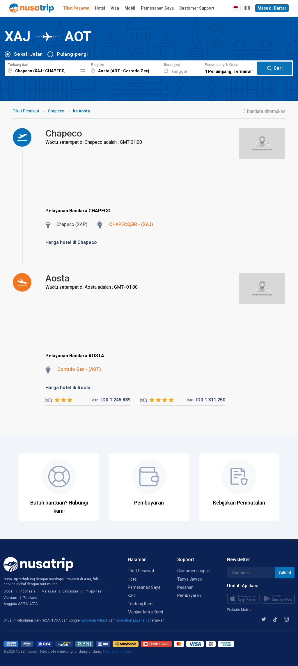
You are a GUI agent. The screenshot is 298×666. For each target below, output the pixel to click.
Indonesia (27, 591)
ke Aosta (81, 111)
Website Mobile (239, 610)
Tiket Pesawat (76, 8)
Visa (115, 8)
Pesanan (185, 587)
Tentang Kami (140, 604)
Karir (132, 595)
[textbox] (41, 67)
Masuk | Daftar (272, 8)
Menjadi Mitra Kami (145, 612)
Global (8, 591)
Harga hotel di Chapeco (71, 242)
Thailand (30, 598)
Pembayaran (189, 595)
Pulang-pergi (72, 54)
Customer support (194, 570)
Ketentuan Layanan (132, 620)
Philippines (93, 591)
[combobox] (41, 67)
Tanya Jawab (189, 579)
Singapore (70, 591)
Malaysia (49, 591)
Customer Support (196, 8)
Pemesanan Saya (157, 8)
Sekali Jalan (28, 54)
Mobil (130, 8)
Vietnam (10, 598)
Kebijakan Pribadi (95, 620)
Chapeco (56, 111)
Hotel (100, 8)
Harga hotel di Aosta (68, 387)
